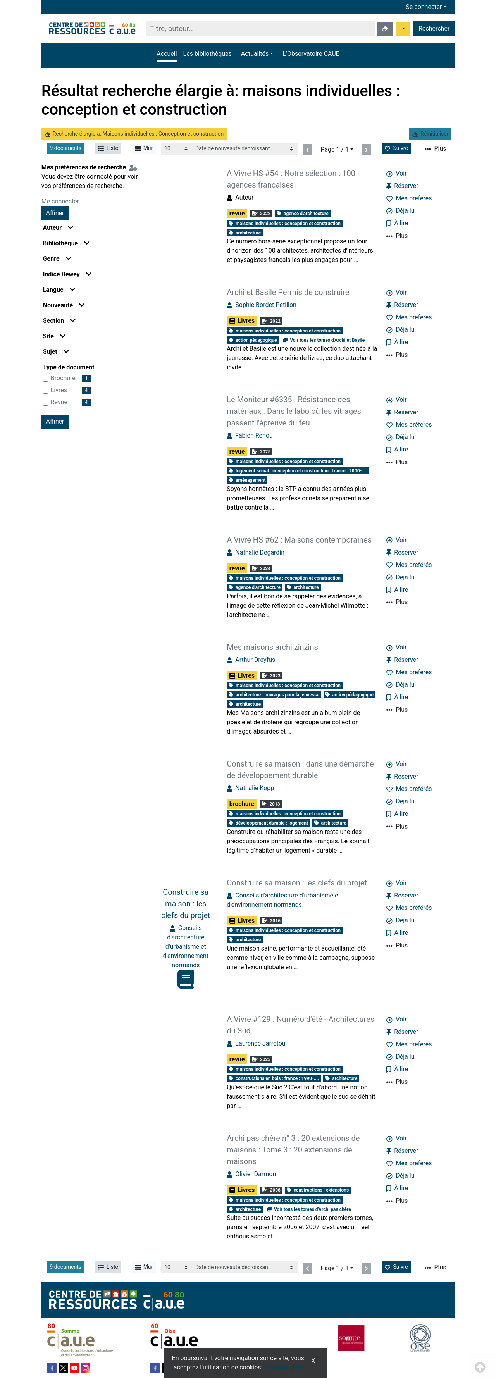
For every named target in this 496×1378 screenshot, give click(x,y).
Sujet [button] (56, 351)
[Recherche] (260, 28)
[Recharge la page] (176, 149)
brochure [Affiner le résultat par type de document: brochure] (63, 378)
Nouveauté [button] (64, 305)
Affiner (55, 213)
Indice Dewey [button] (67, 274)
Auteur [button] (58, 227)
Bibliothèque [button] (66, 243)
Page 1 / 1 (334, 149)
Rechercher (434, 28)
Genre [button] (57, 258)
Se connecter (424, 6)
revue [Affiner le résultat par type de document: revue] (59, 402)
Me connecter (60, 201)
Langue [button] (59, 289)
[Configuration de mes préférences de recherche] (134, 167)
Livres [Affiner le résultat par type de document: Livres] (59, 390)
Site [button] (54, 336)
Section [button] (59, 320)
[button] (257, 54)
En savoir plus (283, 1367)
